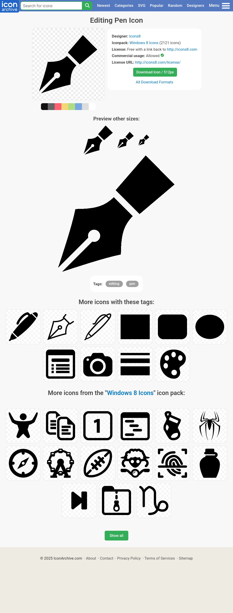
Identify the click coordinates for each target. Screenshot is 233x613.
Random (175, 5)
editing (114, 284)
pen (132, 284)
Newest (103, 5)
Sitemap (186, 558)
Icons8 (135, 36)
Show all (116, 535)
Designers (195, 5)
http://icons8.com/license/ (158, 62)
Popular (156, 5)
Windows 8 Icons (143, 42)
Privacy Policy (129, 558)
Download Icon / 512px (155, 72)
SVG (141, 5)
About (91, 558)
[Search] (87, 5)
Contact (106, 558)
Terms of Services (159, 558)
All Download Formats (154, 82)
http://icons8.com (182, 49)
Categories (124, 5)
